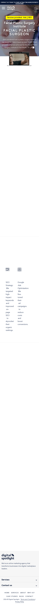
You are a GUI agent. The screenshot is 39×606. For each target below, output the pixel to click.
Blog (21, 596)
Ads (24, 17)
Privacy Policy (19, 602)
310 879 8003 (20, 3)
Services (15, 593)
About (23, 593)
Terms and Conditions (28, 599)
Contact (29, 596)
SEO (30, 17)
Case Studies (12, 596)
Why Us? (31, 593)
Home (6, 593)
